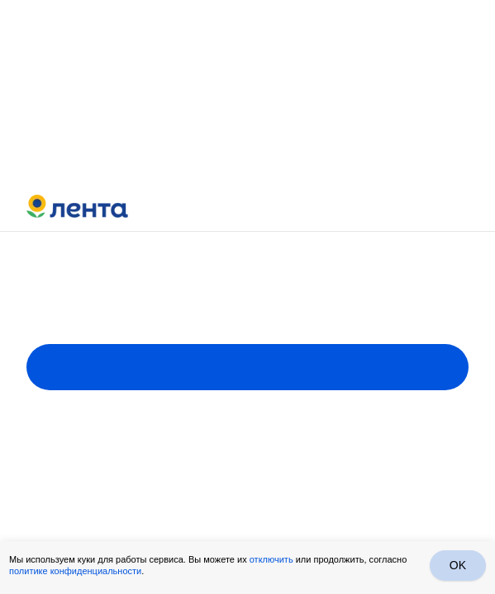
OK (458, 565)
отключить (271, 559)
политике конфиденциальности (75, 571)
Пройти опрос (247, 367)
